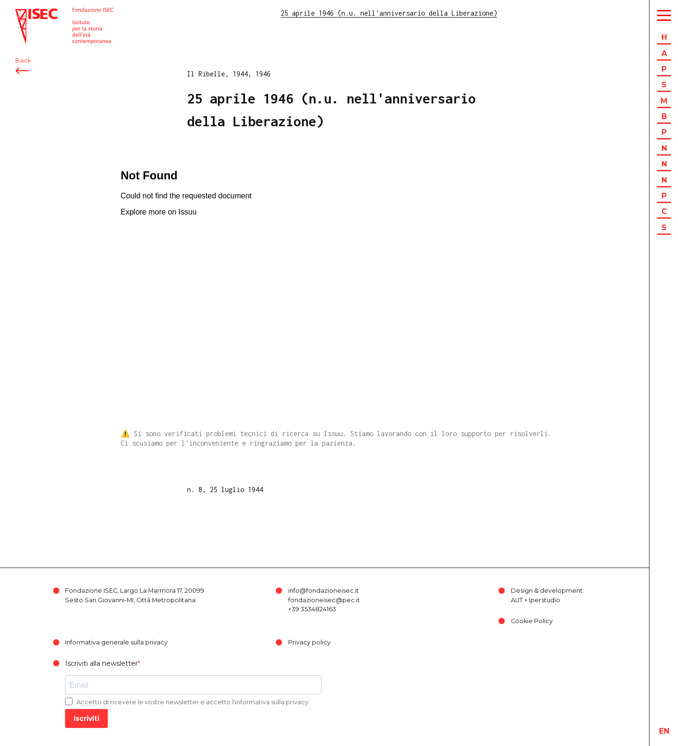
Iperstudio (544, 600)
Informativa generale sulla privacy (116, 642)
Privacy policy (309, 642)
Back (23, 60)
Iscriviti (86, 718)
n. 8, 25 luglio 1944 (225, 489)
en (664, 731)
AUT (517, 600)
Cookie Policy (532, 621)
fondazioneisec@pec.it (324, 600)
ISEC (22, 13)
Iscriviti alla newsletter (101, 663)
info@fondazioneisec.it (323, 590)
